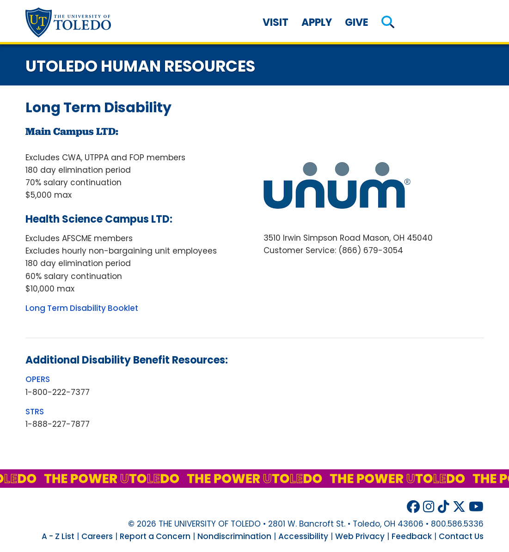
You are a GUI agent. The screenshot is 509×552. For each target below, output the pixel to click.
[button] (387, 22)
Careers (97, 536)
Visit (275, 22)
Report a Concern (155, 536)
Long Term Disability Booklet (81, 308)
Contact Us (461, 536)
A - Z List (58, 536)
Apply (316, 22)
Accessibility (303, 536)
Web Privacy (360, 536)
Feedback (412, 536)
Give (356, 22)
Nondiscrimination (234, 536)
